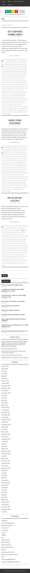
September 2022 (6, 393)
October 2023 (5, 366)
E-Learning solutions (18, 84)
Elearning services (24, 86)
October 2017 (5, 466)
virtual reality (14, 112)
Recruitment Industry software (18, 187)
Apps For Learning (18, 66)
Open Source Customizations (17, 64)
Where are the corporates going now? (11, 310)
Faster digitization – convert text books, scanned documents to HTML (14, 296)
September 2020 (6, 424)
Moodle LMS (13, 104)
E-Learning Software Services (20, 82)
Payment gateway (11, 260)
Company (9, 1)
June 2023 (4, 373)
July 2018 (4, 456)
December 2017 (6, 461)
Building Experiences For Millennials (19, 70)
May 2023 (4, 376)
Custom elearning (19, 238)
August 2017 (5, 470)
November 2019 (6, 434)
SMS (7, 110)
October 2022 (5, 390)
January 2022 (5, 410)
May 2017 (4, 478)
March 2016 (5, 499)
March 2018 (5, 458)
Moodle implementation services (15, 178)
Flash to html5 (16, 90)
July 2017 (4, 473)
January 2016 (5, 504)
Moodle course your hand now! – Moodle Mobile (13, 301)
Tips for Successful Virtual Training (12, 355)
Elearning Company (5, 245)
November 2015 (6, 507)
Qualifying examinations (7, 187)
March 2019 (5, 449)
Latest (15, 281)
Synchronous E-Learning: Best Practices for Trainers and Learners (14, 351)
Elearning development (14, 86)
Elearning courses (5, 86)
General (24, 60)
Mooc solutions (11, 176)
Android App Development (8, 66)
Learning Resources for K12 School (9, 97)
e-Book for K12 (14, 79)
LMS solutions (7, 62)
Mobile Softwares (12, 103)
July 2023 (4, 371)
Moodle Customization (6, 64)
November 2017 (6, 463)
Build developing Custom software (13, 234)
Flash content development (10, 88)
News (4, 5)
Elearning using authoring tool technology (11, 247)
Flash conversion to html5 (21, 88)
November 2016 (6, 482)
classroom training (6, 71)
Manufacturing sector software (15, 167)
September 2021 (6, 419)
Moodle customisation (20, 176)
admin (18, 37)
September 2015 (6, 509)
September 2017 (6, 468)
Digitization (23, 77)
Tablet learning (20, 110)
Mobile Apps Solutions (21, 101)
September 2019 (6, 439)
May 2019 (4, 444)
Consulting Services (6, 73)
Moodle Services (5, 184)
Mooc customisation (16, 175)
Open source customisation (14, 184)
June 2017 (4, 475)
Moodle (4, 549)
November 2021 (6, 415)
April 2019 (4, 446)
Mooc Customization (22, 62)
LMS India (21, 97)
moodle (7, 256)
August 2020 (5, 427)
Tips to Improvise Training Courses (15, 33)
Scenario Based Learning (19, 108)
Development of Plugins (20, 156)
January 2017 (5, 480)
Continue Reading (15, 55)
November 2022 (6, 388)
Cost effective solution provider (21, 236)
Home (4, 1)
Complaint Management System (21, 71)
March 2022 (5, 405)
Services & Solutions (18, 1)
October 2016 (5, 485)
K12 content (10, 95)
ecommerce (12, 243)
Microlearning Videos (23, 99)
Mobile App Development (11, 101)
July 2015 (4, 512)
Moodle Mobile (5, 180)
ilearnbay (9, 249)
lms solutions (9, 99)
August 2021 (5, 422)
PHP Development (9, 108)
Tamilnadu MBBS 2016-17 (9, 559)
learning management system (20, 95)
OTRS (25, 64)
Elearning (26, 84)
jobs (3, 537)
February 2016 (5, 502)
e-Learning (20, 60)
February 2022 (5, 407)
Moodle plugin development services (18, 182)
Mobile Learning (14, 62)
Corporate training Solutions (11, 75)
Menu (3, 19)
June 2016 (4, 492)
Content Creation (14, 73)
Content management (7, 60)
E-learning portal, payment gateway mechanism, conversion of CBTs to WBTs (13, 290)
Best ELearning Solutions (22, 68)
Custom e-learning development (13, 77)
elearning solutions (22, 245)
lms (17, 97)
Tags (24, 281)
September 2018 (6, 453)
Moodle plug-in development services (16, 180)
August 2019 (5, 441)
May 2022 (4, 400)
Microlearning (6, 542)
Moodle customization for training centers (12, 285)
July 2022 (4, 395)
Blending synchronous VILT (9, 348)
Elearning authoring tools (21, 243)
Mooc (24, 252)
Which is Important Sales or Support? (11, 306)
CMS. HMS (12, 71)
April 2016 (4, 497)
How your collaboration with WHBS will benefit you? (15, 331)
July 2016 (4, 490)
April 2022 (4, 402)
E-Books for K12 (21, 79)
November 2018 (6, 451)
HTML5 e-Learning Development (15, 93)
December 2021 (6, 412)
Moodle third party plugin (11, 258)
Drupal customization (6, 79)
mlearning (4, 101)
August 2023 (5, 369)
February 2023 (5, 381)
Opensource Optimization (13, 106)
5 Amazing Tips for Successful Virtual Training (15, 357)
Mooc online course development (15, 254)
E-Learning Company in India (20, 81)
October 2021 (5, 417)
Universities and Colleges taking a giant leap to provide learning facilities (15, 325)
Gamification (9, 92)
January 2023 (5, 383)
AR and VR (4, 520)
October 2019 (5, 436)
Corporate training (7, 525)
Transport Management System (11, 562)
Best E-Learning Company (11, 68)
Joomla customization (6, 251)
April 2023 (4, 378)
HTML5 (3, 62)
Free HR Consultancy (20, 162)
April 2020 (4, 429)
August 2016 (5, 487)
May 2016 (4, 495)
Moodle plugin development (15, 122)
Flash (3, 88)
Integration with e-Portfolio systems (19, 249)
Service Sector (5, 189)
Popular (6, 281)
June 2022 (4, 398)
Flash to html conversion (7, 90)
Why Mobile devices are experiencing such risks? (13, 314)
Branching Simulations (6, 70)
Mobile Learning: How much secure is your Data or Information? (14, 319)
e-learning (12, 81)
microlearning (15, 99)
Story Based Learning (12, 110)
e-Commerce (15, 60)
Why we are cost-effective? (15, 199)
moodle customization (6, 104)
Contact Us (10, 5)
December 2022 (6, 386)
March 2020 (5, 432)
